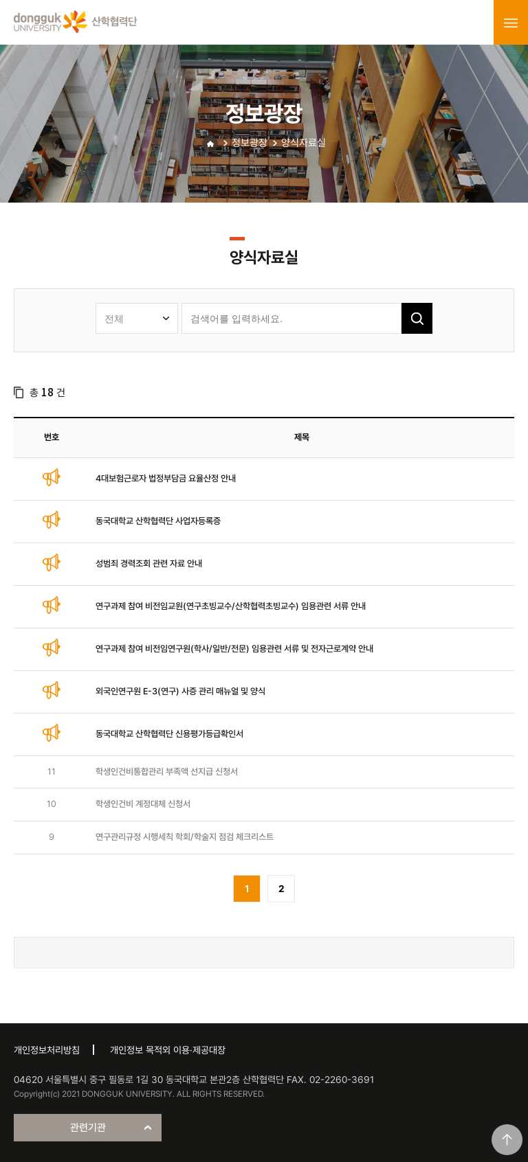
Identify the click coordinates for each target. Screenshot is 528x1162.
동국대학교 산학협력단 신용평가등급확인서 (169, 734)
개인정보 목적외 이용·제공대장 (168, 1050)
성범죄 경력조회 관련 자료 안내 (149, 563)
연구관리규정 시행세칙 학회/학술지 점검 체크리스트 (185, 837)
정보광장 (249, 143)
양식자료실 (303, 143)
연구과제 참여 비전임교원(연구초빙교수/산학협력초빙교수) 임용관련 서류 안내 (231, 606)
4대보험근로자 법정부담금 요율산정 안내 (166, 478)
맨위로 (507, 1139)
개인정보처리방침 (47, 1050)
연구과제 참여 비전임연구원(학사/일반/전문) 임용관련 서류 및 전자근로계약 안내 (234, 648)
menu (511, 22)
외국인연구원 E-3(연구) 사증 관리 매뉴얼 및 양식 (180, 691)
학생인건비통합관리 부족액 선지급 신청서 (167, 771)
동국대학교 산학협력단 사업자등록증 (158, 521)
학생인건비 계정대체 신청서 (143, 804)
